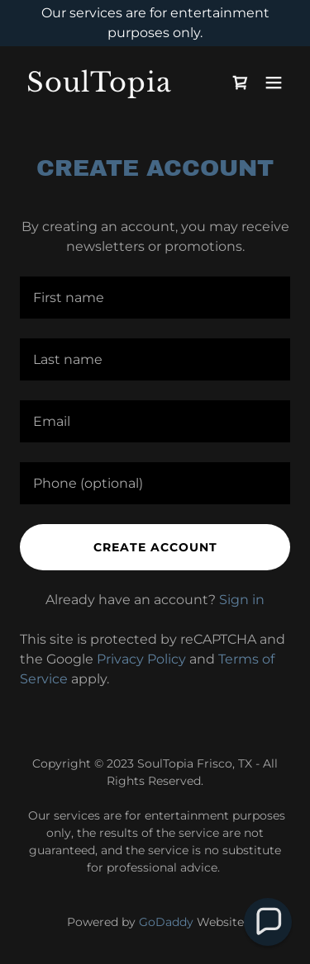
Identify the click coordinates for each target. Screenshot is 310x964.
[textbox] (155, 297)
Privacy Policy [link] (141, 659)
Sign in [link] (242, 599)
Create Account (155, 547)
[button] (273, 82)
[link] (114, 87)
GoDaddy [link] (166, 921)
